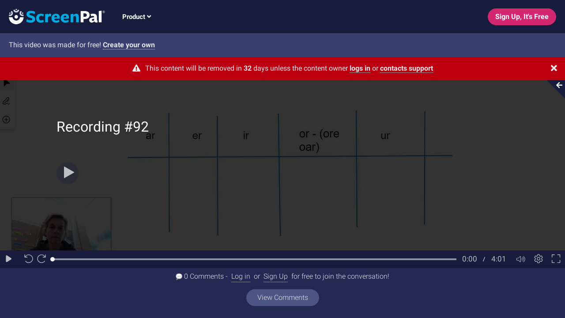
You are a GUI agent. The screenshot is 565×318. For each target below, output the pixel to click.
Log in (240, 276)
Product (136, 17)
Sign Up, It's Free (522, 16)
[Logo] (52, 16)
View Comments (282, 297)
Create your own (129, 45)
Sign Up (276, 276)
